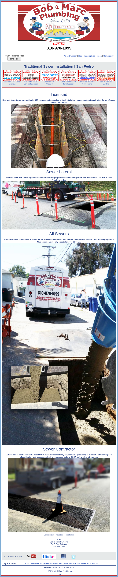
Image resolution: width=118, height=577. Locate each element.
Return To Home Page (14, 56)
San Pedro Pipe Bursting (106, 83)
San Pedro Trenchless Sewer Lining (87, 83)
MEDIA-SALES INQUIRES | (41, 563)
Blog (80, 56)
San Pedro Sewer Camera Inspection (31, 83)
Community (108, 56)
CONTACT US (93, 563)
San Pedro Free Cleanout (49, 83)
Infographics (89, 56)
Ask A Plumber (70, 56)
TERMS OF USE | (74, 563)
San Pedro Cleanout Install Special (68, 83)
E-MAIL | (84, 563)
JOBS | (28, 563)
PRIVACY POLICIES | (60, 563)
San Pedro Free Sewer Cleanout (12, 83)
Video (99, 56)
